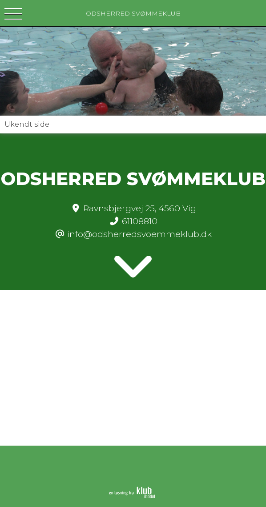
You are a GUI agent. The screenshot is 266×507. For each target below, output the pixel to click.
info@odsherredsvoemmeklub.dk (139, 234)
